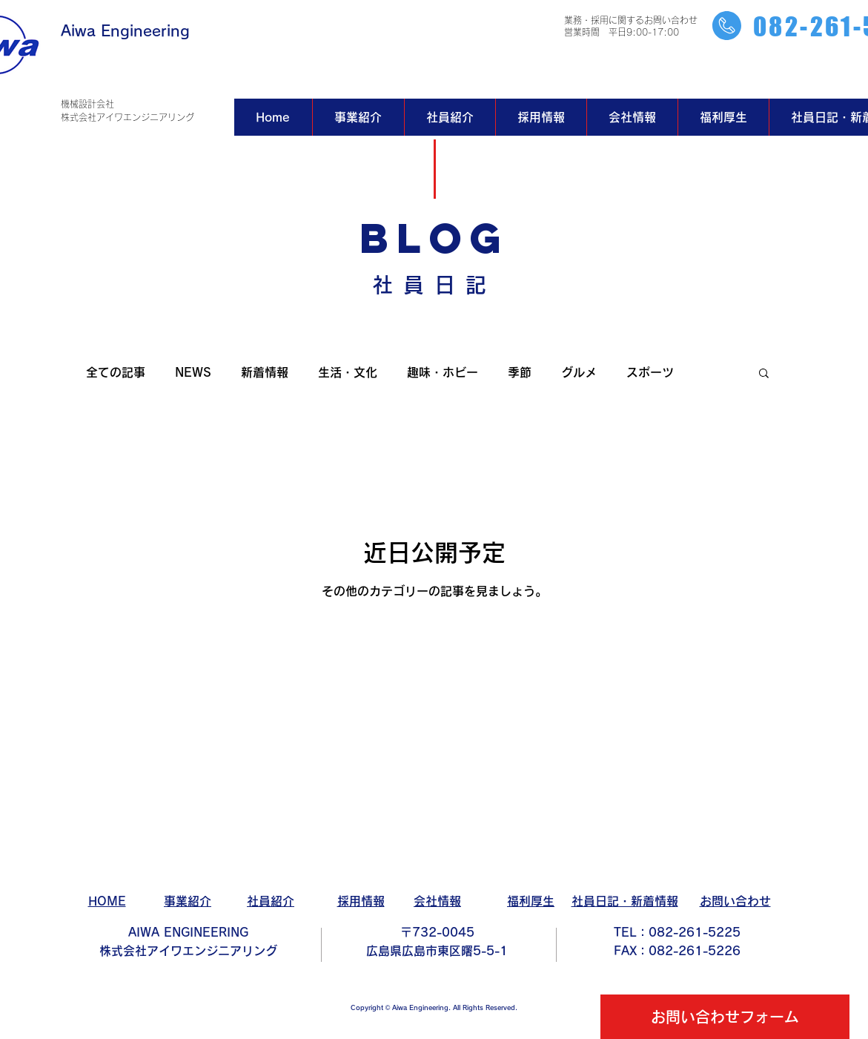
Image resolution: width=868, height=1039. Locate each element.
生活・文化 (347, 372)
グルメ (579, 372)
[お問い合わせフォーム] (724, 1017)
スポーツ (650, 372)
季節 (519, 372)
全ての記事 (115, 372)
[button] (764, 374)
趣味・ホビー (442, 372)
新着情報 (264, 372)
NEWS (193, 372)
